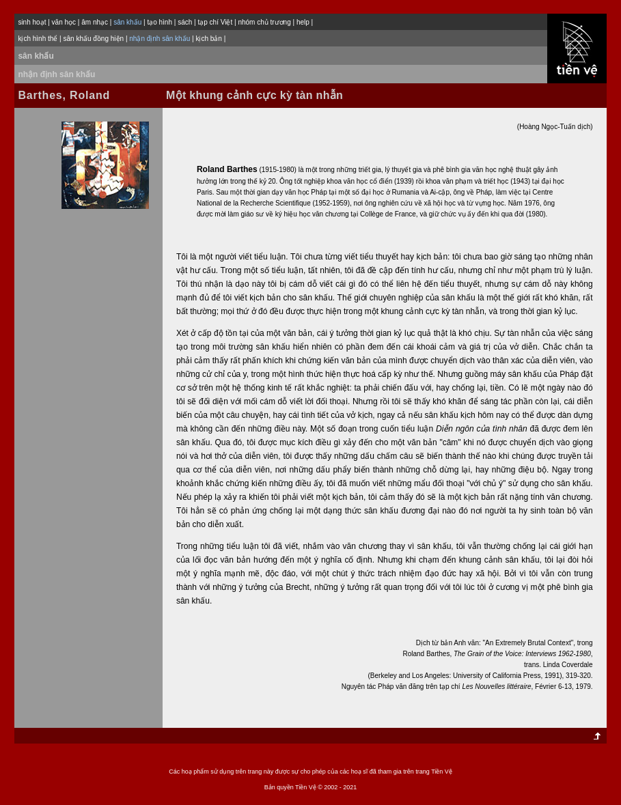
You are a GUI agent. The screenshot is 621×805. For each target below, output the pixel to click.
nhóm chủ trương (264, 22)
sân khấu (35, 56)
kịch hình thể (37, 38)
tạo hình (159, 22)
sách (185, 22)
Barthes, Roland (64, 95)
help (302, 22)
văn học (64, 22)
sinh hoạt (32, 22)
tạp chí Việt (214, 22)
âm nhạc (94, 22)
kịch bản (208, 38)
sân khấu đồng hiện (93, 38)
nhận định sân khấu (56, 74)
